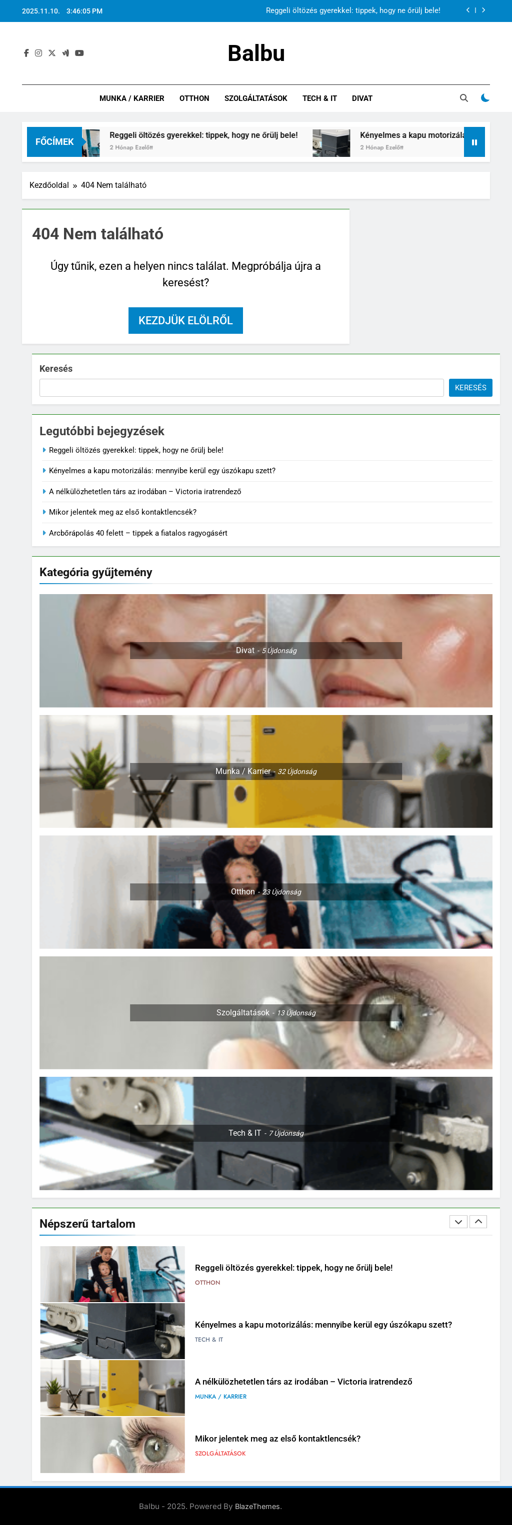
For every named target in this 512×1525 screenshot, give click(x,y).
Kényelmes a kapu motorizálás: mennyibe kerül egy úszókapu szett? (162, 470)
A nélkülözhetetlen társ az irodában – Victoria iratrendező (145, 491)
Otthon (195, 98)
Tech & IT (319, 98)
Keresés (56, 368)
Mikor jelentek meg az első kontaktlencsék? (122, 512)
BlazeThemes (257, 1506)
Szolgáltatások (256, 98)
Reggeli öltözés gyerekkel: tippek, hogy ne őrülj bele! (353, 11)
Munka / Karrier (132, 98)
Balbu (256, 53)
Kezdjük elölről (185, 320)
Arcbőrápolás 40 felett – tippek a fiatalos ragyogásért (138, 533)
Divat (362, 98)
